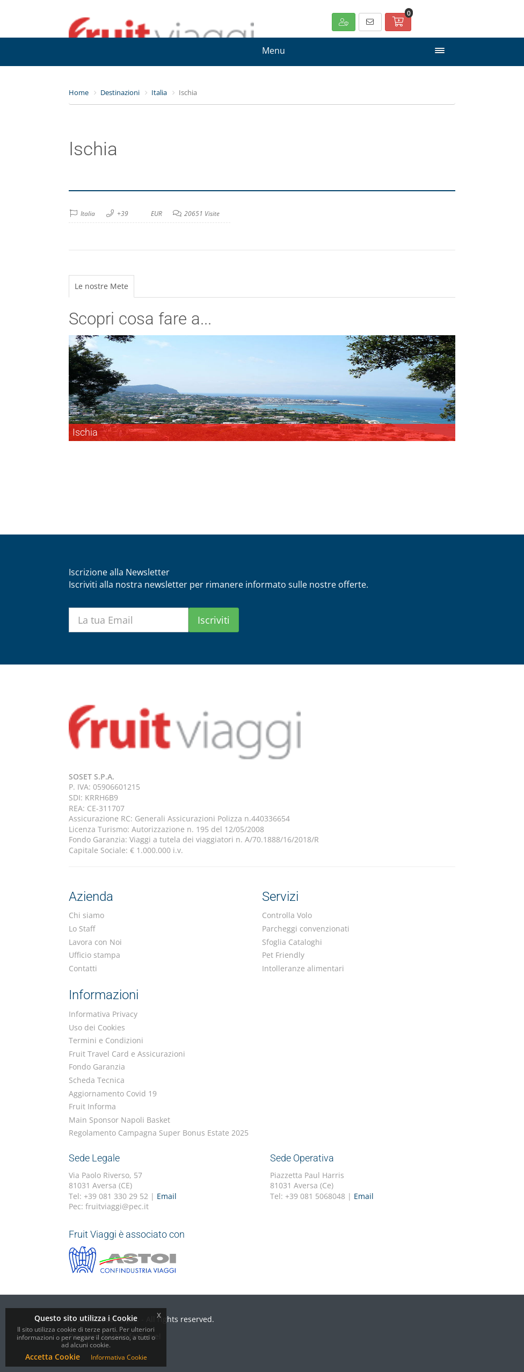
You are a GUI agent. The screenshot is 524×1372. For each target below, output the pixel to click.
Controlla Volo (287, 915)
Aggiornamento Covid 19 (113, 1093)
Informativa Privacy (103, 1014)
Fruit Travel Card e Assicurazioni (127, 1054)
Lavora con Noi (95, 942)
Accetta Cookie (52, 1357)
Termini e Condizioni (106, 1040)
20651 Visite (202, 213)
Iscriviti (214, 619)
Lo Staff (82, 928)
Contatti (83, 968)
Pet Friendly (283, 955)
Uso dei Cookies (97, 1027)
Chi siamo (86, 915)
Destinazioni (120, 92)
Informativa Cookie (119, 1357)
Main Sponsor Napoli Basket (119, 1120)
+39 (122, 213)
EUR (156, 213)
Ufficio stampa (94, 955)
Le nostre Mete (101, 286)
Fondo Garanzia (97, 1067)
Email (167, 1196)
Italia (159, 92)
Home (79, 92)
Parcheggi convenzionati (306, 928)
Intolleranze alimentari (303, 968)
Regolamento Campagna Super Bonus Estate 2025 (159, 1133)
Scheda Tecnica (97, 1080)
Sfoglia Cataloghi (292, 942)
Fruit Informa (92, 1106)
